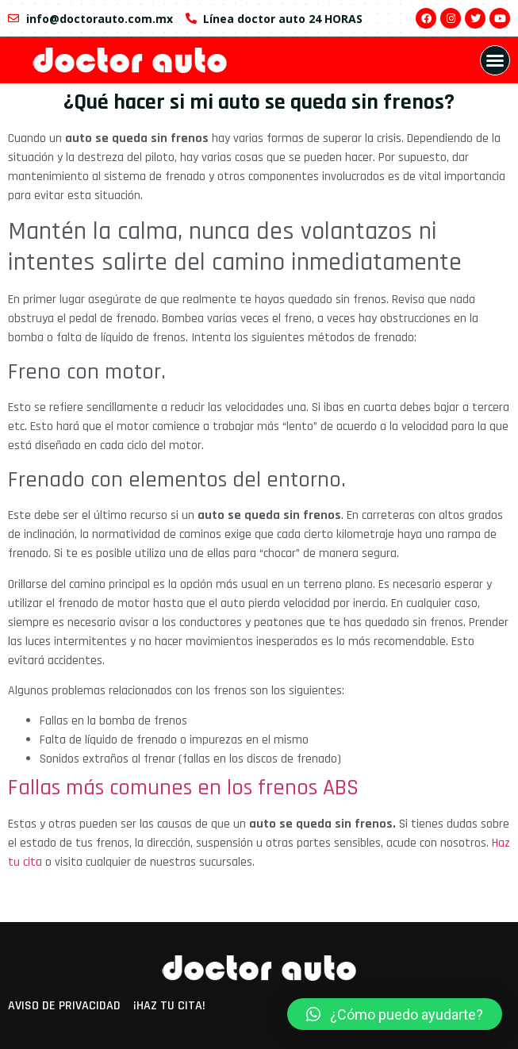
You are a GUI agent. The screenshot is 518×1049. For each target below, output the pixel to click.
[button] (495, 60)
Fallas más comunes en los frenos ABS (183, 788)
